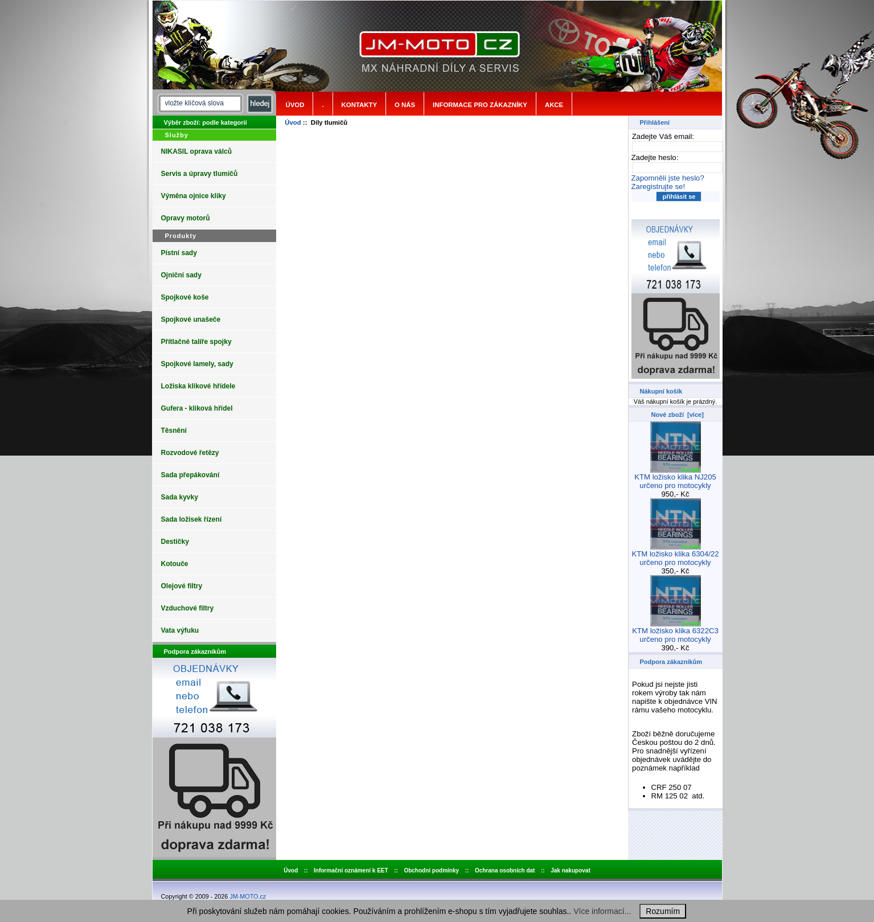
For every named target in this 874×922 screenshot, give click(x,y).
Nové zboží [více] (677, 414)
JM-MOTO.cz (247, 896)
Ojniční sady (181, 275)
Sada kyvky (179, 497)
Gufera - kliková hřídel (197, 408)
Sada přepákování (190, 475)
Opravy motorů (185, 218)
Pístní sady (179, 253)
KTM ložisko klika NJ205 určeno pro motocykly (675, 478)
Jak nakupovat (570, 870)
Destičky (175, 542)
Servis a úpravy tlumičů (199, 174)
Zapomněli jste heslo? (667, 178)
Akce (554, 104)
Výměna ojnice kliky (193, 196)
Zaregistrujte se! (658, 186)
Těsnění (174, 431)
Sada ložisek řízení (191, 519)
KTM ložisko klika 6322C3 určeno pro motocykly (675, 632)
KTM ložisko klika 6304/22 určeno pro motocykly (675, 555)
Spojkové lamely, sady (197, 364)
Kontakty (359, 104)
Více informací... (602, 911)
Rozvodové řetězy (190, 453)
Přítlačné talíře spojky (196, 342)
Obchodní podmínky (431, 870)
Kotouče (174, 564)
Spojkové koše (185, 297)
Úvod (295, 104)
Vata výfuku (180, 630)
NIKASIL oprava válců (196, 151)
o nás (405, 104)
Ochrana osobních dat (505, 870)
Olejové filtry (182, 586)
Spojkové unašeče (191, 319)
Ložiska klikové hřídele (198, 386)
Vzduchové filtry (187, 608)
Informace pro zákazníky (480, 104)
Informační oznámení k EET (351, 870)
